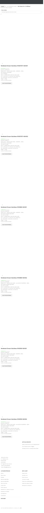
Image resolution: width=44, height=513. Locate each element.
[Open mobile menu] (0, 2)
